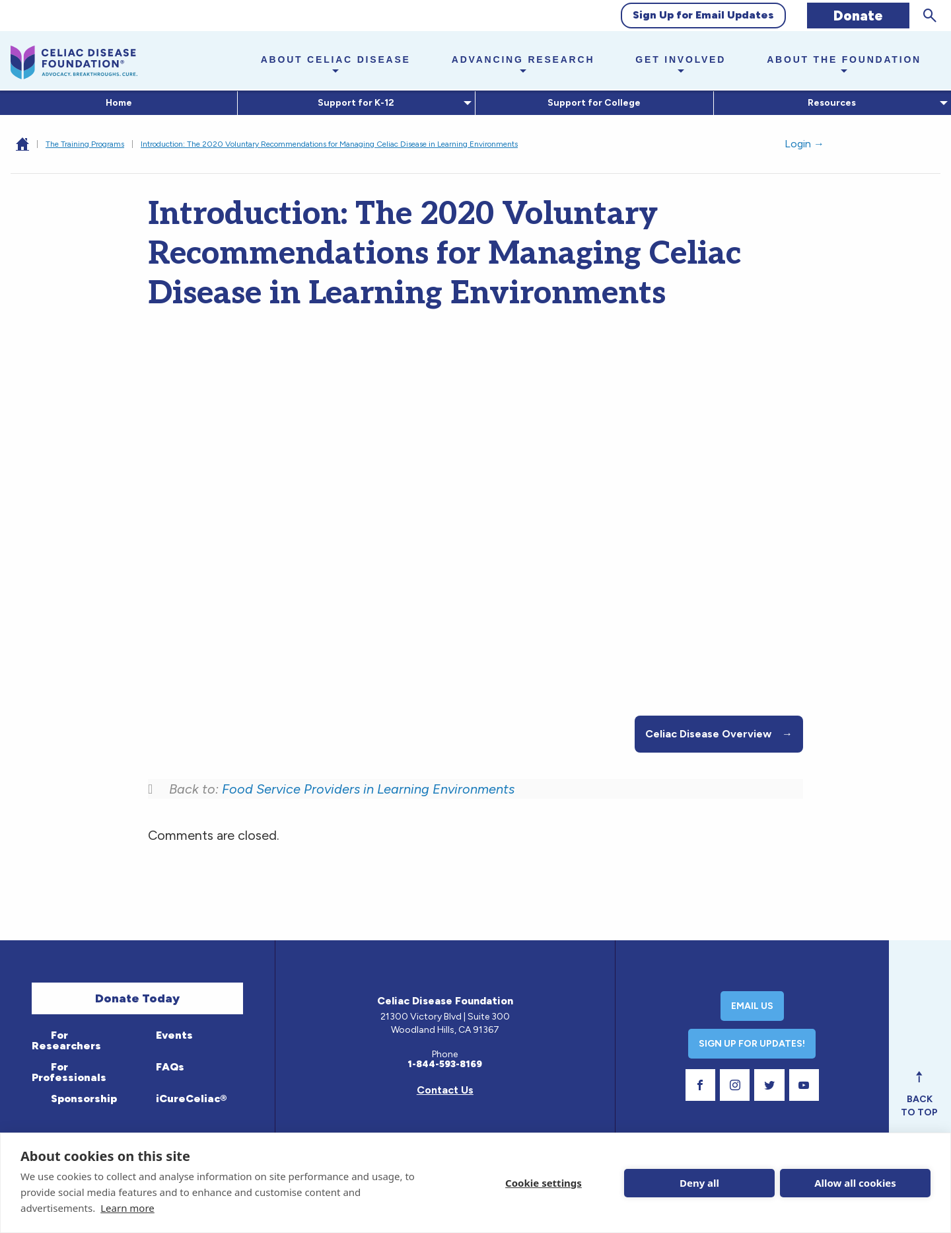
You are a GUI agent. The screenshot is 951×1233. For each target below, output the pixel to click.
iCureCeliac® (190, 1098)
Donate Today (137, 998)
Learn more (127, 1207)
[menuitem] (119, 103)
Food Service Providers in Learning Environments (368, 789)
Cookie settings (543, 1182)
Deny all (699, 1182)
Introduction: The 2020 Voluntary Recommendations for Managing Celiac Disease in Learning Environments (329, 144)
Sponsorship (82, 1098)
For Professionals (69, 1072)
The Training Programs (85, 144)
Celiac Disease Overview (718, 734)
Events (173, 1035)
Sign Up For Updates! (752, 1043)
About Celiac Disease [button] (336, 59)
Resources (830, 102)
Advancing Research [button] (523, 59)
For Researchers (66, 1040)
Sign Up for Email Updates (703, 15)
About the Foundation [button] (844, 59)
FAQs (168, 1067)
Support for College (594, 102)
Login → (804, 143)
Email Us (752, 1006)
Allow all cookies (855, 1182)
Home (119, 102)
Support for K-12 (354, 102)
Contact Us (445, 1090)
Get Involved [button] (680, 59)
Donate (858, 15)
